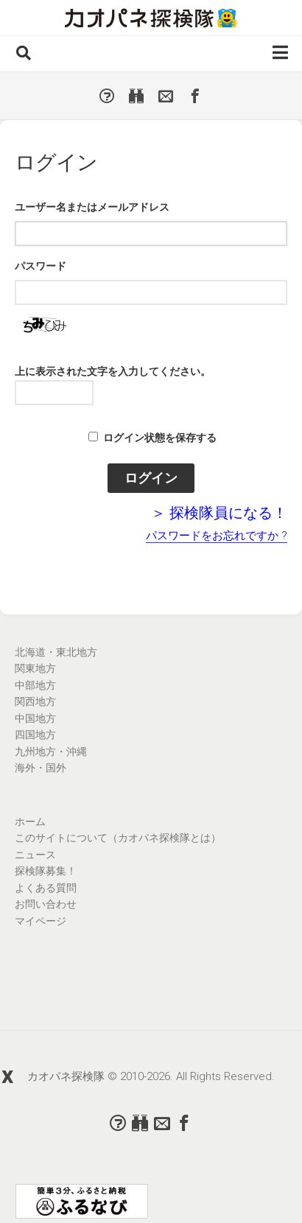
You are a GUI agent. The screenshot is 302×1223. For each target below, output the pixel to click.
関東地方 (35, 668)
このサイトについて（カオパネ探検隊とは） (118, 838)
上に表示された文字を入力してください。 (113, 371)
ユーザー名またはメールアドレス (92, 207)
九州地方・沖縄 (51, 751)
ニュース (35, 855)
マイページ (40, 921)
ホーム (30, 821)
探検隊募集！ (46, 871)
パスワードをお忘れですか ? (216, 535)
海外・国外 (40, 768)
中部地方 (35, 685)
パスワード (40, 266)
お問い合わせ (46, 904)
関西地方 (35, 701)
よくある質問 (46, 888)
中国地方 (35, 718)
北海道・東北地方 (56, 652)
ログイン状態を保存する (160, 438)
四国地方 (35, 734)
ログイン (151, 478)
